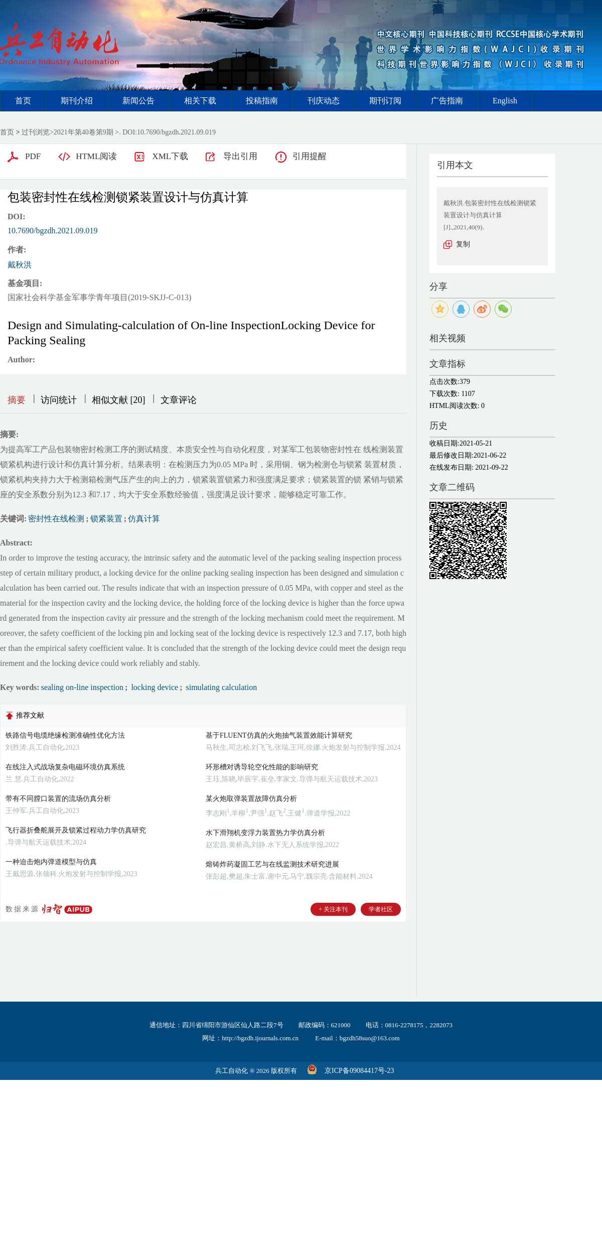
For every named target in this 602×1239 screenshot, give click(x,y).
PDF (33, 156)
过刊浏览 (36, 132)
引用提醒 (309, 156)
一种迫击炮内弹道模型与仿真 (51, 862)
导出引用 (240, 156)
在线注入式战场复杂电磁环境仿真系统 (65, 767)
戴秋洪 (20, 264)
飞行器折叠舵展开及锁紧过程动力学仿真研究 (76, 830)
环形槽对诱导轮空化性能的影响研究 (262, 767)
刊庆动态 (324, 100)
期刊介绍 (77, 100)
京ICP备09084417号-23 (359, 1070)
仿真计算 (144, 518)
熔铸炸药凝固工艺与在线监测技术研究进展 (272, 864)
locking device (153, 687)
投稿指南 (262, 100)
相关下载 (200, 100)
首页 (23, 100)
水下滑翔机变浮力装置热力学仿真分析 (265, 833)
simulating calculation (220, 687)
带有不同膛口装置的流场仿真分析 (58, 798)
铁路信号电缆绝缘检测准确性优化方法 (65, 735)
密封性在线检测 (56, 518)
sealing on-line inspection (82, 687)
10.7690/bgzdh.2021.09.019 (53, 230)
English (505, 100)
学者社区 (381, 909)
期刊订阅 (385, 100)
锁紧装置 (106, 518)
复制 (463, 244)
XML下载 (170, 156)
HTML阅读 (96, 156)
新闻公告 (138, 100)
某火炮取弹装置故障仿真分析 (251, 798)
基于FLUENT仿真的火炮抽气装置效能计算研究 (279, 735)
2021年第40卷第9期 (83, 132)
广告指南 (447, 100)
